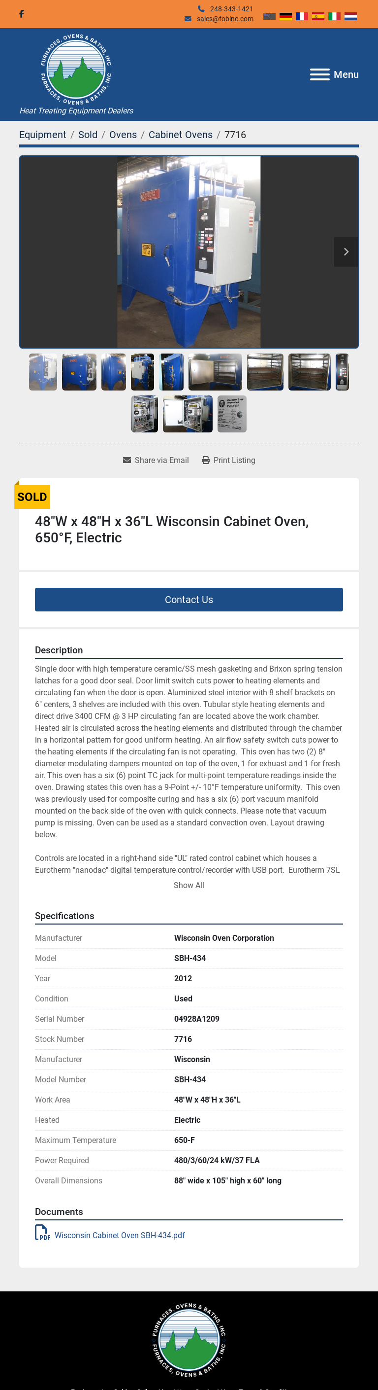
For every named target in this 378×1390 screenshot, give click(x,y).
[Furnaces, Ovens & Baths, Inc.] (189, 1340)
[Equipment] (42, 135)
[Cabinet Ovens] (181, 135)
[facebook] (21, 14)
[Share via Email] (156, 460)
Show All (189, 885)
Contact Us (189, 600)
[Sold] (87, 135)
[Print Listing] (228, 460)
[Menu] (320, 74)
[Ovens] (123, 135)
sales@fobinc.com (224, 19)
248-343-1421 (231, 9)
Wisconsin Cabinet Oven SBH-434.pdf (110, 1235)
